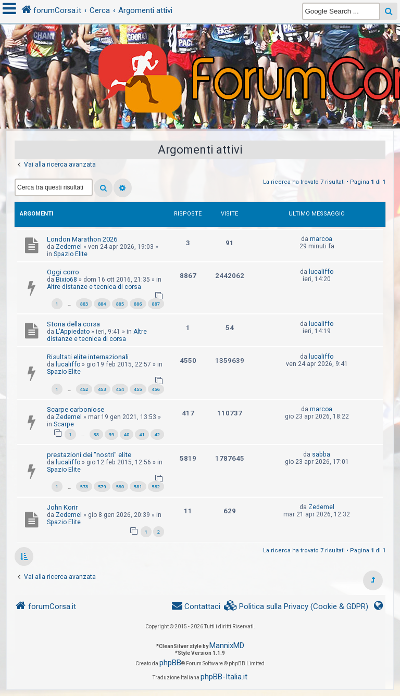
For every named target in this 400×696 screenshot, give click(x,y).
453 (102, 389)
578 (84, 486)
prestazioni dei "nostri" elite (89, 455)
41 (141, 434)
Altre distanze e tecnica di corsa (94, 286)
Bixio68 (66, 279)
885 (120, 303)
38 (96, 434)
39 (111, 434)
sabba (321, 454)
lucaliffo (321, 271)
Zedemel (69, 246)
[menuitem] (296, 607)
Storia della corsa (73, 324)
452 (84, 389)
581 (138, 486)
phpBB (170, 662)
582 (156, 486)
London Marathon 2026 (82, 239)
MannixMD (226, 645)
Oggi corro (63, 272)
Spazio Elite (71, 254)
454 (120, 389)
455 (138, 389)
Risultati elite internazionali (88, 357)
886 (138, 303)
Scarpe (64, 424)
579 (102, 486)
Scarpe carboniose (75, 409)
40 (126, 434)
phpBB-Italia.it (224, 676)
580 (120, 486)
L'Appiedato (73, 331)
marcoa (321, 239)
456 (156, 389)
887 (156, 303)
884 (102, 303)
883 (84, 303)
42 (157, 434)
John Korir (62, 507)
